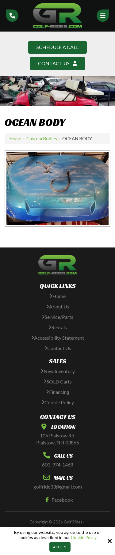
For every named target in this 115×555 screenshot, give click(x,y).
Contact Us (57, 63)
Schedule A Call (57, 47)
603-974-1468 (57, 464)
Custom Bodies (41, 138)
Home (15, 138)
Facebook (58, 500)
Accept (60, 547)
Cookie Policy (84, 537)
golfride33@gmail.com (57, 486)
